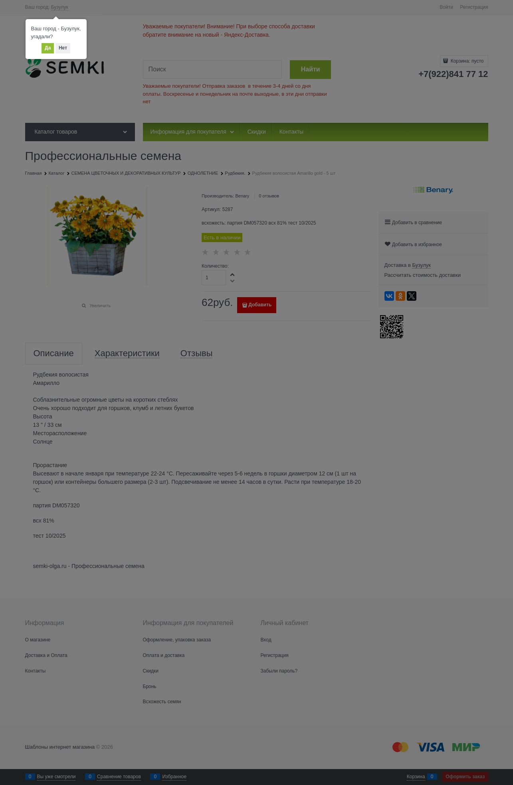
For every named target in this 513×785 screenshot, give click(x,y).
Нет (63, 48)
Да (48, 48)
